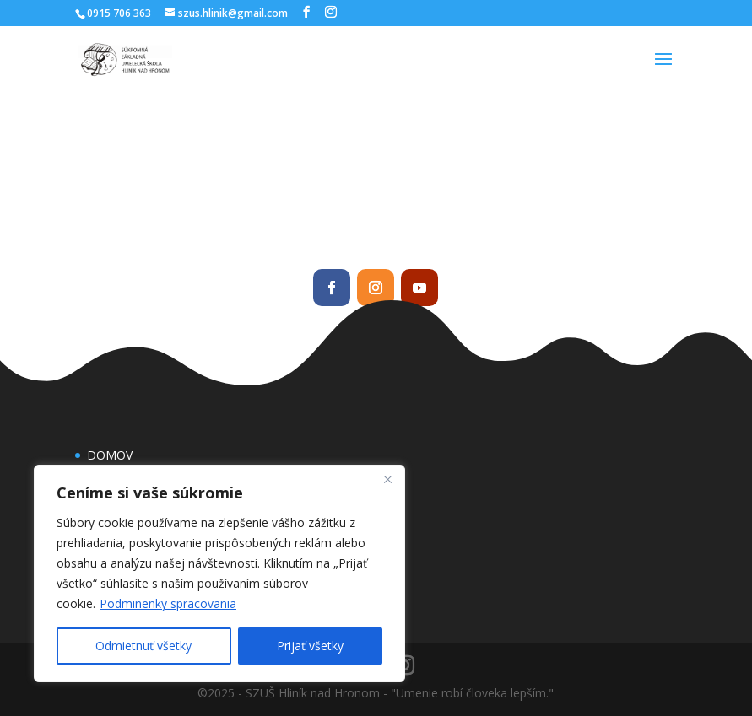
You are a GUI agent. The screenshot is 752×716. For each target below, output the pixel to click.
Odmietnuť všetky (143, 646)
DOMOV (110, 455)
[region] (219, 573)
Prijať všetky (310, 646)
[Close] (387, 479)
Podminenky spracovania (168, 603)
